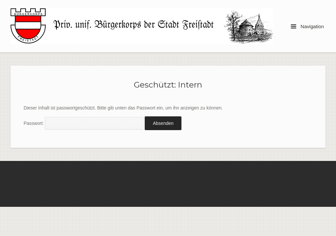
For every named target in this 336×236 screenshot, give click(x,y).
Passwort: (83, 123)
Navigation (307, 26)
